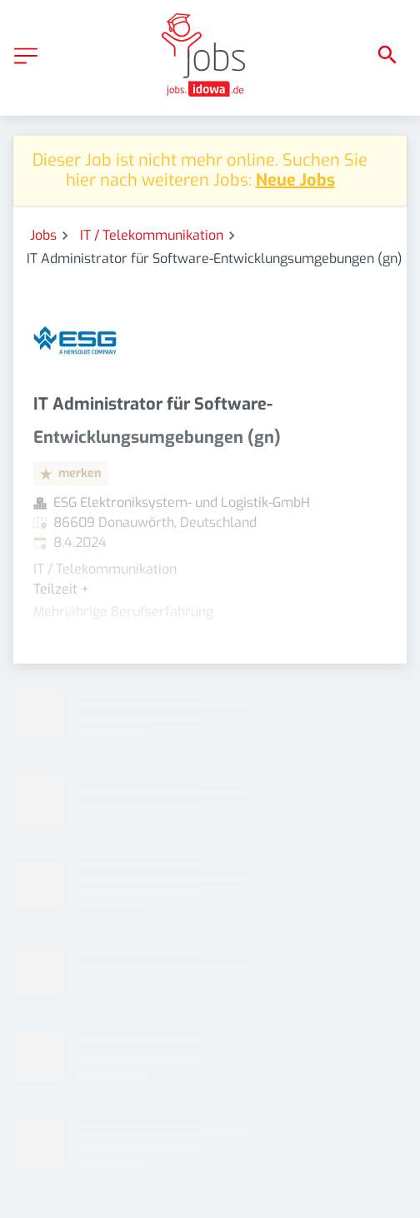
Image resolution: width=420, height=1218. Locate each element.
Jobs (43, 235)
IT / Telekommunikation (151, 235)
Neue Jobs (295, 180)
